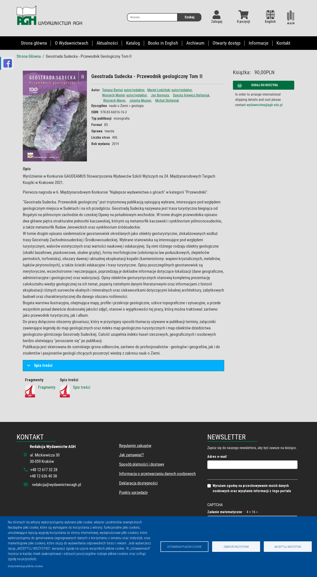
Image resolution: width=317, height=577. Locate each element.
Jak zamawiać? (131, 454)
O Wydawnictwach (71, 43)
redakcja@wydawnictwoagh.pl (56, 484)
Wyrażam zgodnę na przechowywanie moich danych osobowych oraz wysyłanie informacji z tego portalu (252, 488)
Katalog (133, 43)
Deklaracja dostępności (138, 483)
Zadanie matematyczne (224, 512)
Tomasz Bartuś (112, 90)
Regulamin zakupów (135, 445)
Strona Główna (29, 56)
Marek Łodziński (158, 90)
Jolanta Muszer (140, 100)
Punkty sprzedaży (133, 492)
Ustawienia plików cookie (184, 546)
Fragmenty (46, 387)
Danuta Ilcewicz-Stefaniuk (191, 95)
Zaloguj (216, 21)
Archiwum (195, 43)
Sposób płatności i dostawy (141, 464)
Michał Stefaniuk (167, 100)
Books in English (163, 43)
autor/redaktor (134, 90)
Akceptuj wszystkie (287, 546)
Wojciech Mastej (113, 95)
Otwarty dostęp (226, 43)
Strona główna (34, 43)
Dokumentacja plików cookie (25, 566)
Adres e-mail (217, 457)
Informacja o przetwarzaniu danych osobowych (157, 473)
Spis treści (39, 367)
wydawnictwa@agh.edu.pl (265, 105)
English (270, 17)
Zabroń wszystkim (236, 546)
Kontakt (283, 43)
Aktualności (107, 43)
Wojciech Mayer (114, 100)
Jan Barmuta (160, 95)
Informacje (258, 43)
